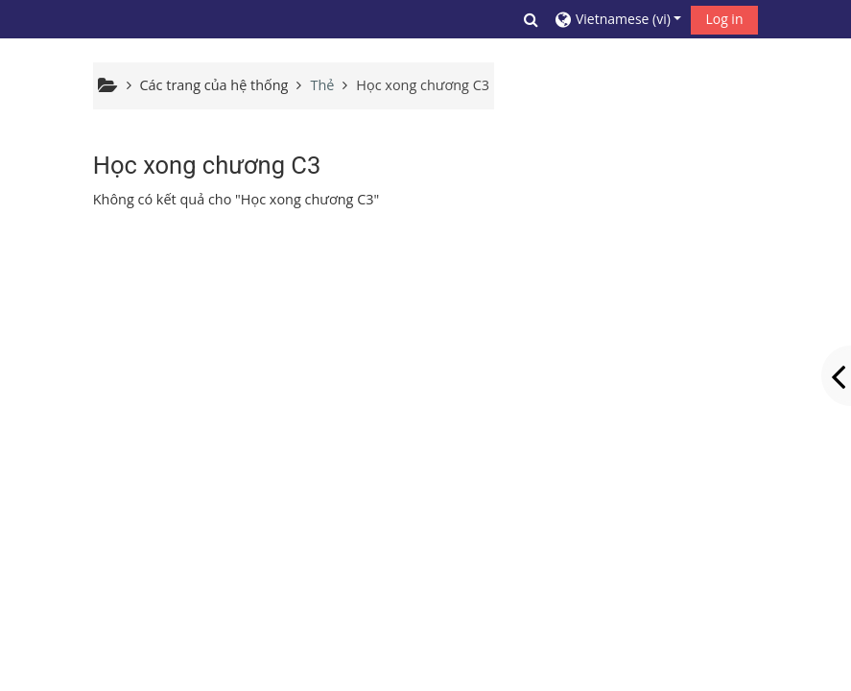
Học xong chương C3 (422, 85)
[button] (531, 19)
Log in (724, 19)
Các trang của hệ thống (214, 85)
